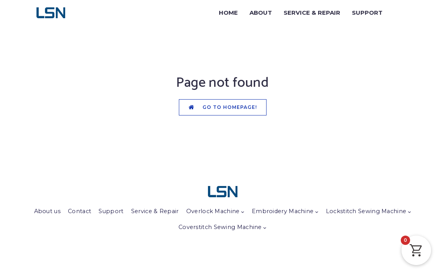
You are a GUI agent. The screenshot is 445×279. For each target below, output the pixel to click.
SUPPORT (367, 12)
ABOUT (260, 12)
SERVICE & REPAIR (312, 12)
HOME (228, 12)
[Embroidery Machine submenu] (317, 212)
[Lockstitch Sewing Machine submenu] (409, 212)
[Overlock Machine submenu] (242, 212)
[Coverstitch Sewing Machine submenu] (265, 227)
